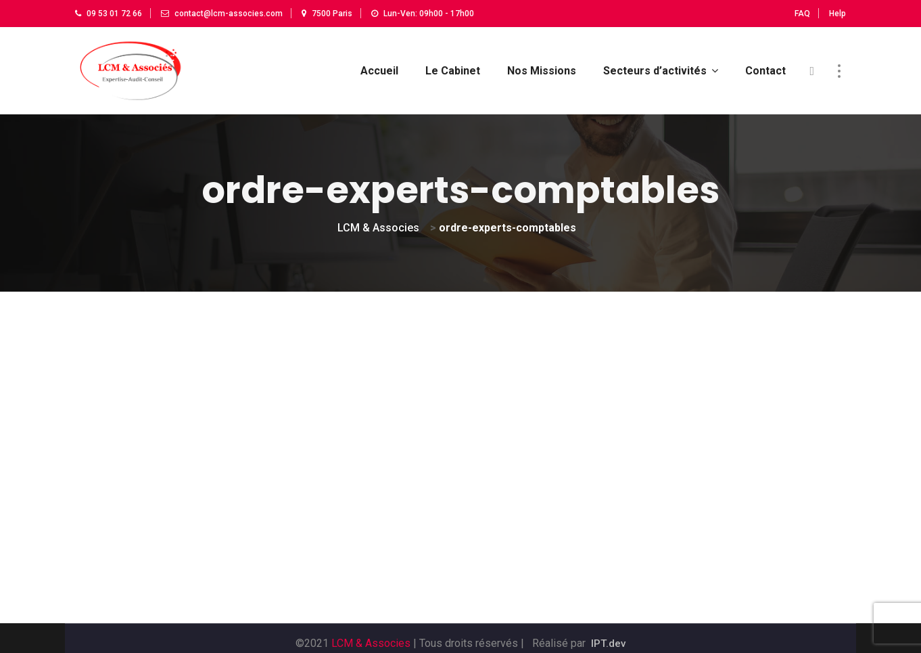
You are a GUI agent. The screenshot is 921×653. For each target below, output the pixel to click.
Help (837, 13)
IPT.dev (608, 633)
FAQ (802, 13)
